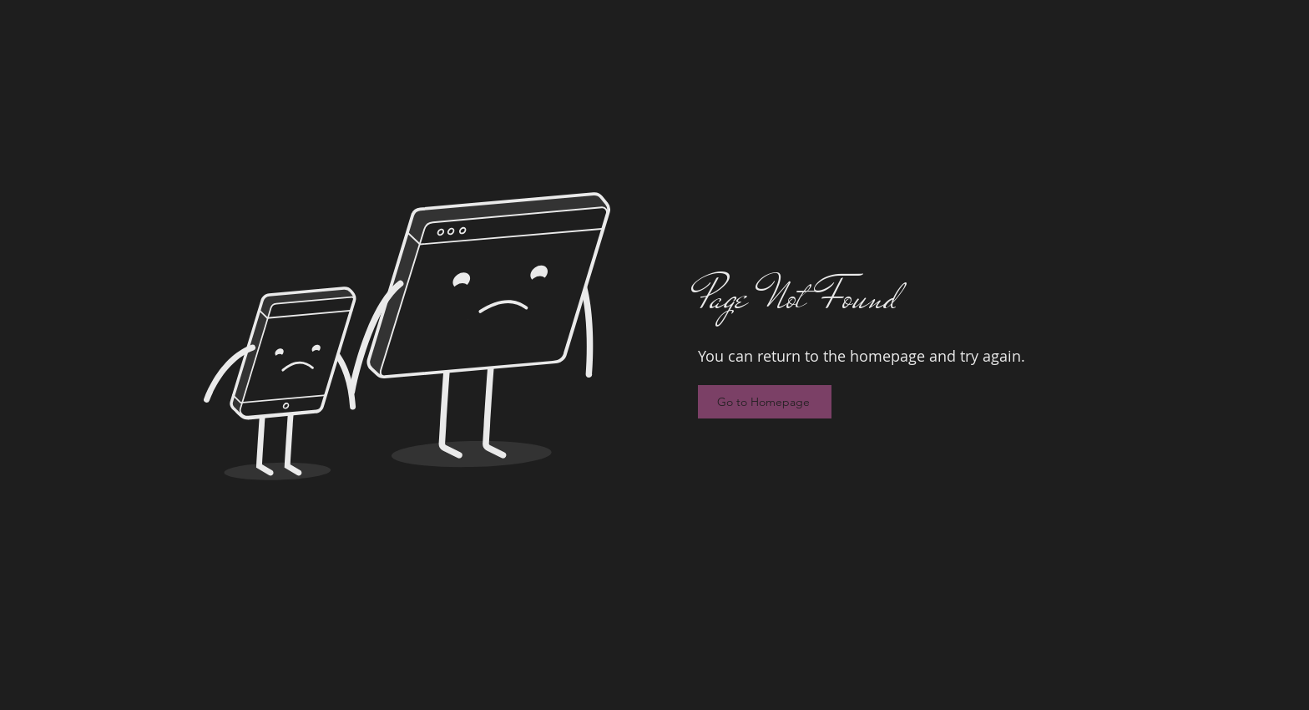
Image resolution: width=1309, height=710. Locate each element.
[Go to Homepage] (764, 401)
